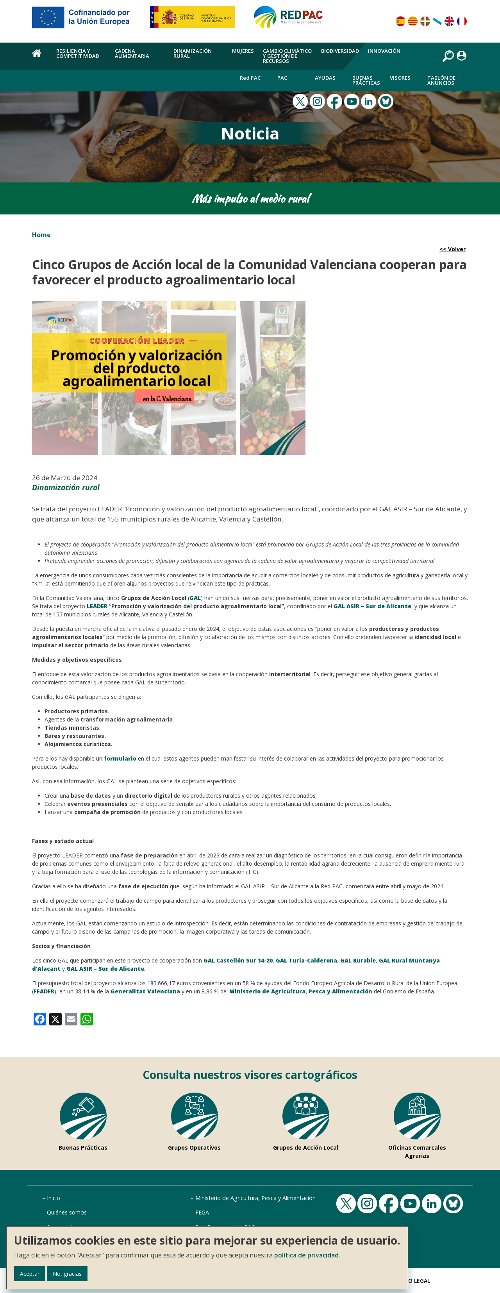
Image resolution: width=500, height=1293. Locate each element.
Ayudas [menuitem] (325, 77)
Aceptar (29, 1273)
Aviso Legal (413, 1280)
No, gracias (67, 1273)
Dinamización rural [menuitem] (192, 53)
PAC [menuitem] (282, 77)
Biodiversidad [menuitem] (340, 50)
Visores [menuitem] (400, 77)
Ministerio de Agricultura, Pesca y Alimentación (255, 1198)
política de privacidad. (307, 1255)
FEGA (202, 1212)
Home (41, 234)
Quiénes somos (67, 1212)
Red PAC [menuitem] (250, 77)
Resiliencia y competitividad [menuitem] (77, 53)
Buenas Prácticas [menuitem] (366, 80)
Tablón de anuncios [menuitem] (441, 80)
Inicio (53, 1198)
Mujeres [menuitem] (243, 50)
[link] (40, 1018)
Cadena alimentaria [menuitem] (132, 53)
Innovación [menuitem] (384, 50)
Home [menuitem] (39, 57)
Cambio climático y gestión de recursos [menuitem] (287, 55)
